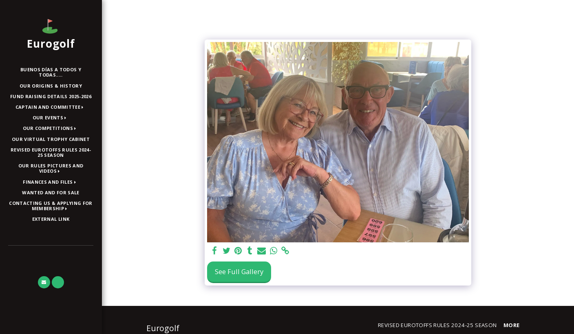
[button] (50, 107)
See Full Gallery (239, 271)
